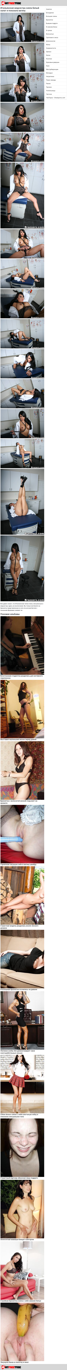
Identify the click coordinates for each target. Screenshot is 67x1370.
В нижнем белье (51, 27)
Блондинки (50, 13)
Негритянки (50, 76)
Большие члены (51, 16)
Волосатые (50, 34)
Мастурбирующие (52, 69)
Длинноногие (50, 41)
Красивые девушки (52, 62)
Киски (48, 55)
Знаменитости (51, 48)
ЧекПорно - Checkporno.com (55, 98)
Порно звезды (51, 80)
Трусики (49, 87)
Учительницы (50, 91)
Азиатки (49, 9)
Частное (49, 94)
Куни (47, 66)
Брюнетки (49, 20)
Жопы (48, 44)
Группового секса (52, 37)
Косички (49, 59)
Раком (48, 83)
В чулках (49, 30)
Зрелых (48, 52)
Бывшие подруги (51, 23)
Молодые (49, 73)
